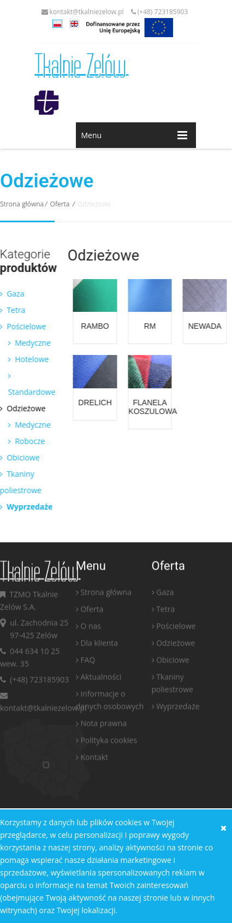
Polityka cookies (108, 742)
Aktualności (100, 679)
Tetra (165, 611)
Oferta (60, 204)
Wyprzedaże (177, 708)
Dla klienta (99, 645)
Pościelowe (175, 628)
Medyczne (26, 343)
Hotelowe (25, 359)
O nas (90, 628)
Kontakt (94, 759)
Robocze (24, 441)
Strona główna (22, 204)
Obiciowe (172, 662)
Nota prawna (103, 725)
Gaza (165, 594)
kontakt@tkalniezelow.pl (82, 11)
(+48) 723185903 (159, 11)
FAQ (87, 662)
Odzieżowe (175, 645)
